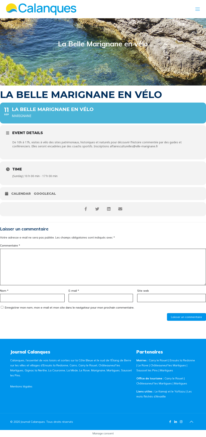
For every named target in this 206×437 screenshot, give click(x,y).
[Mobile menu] (197, 9)
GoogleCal (45, 194)
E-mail (74, 290)
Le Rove (143, 365)
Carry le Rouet (158, 360)
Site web (143, 290)
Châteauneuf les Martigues (168, 365)
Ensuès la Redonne (182, 360)
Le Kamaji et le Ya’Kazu (170, 391)
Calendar (21, 194)
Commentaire (10, 245)
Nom (4, 290)
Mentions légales (21, 386)
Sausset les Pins (147, 370)
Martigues (166, 370)
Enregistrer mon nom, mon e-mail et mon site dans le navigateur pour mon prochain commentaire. (69, 307)
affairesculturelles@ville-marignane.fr (134, 146)
